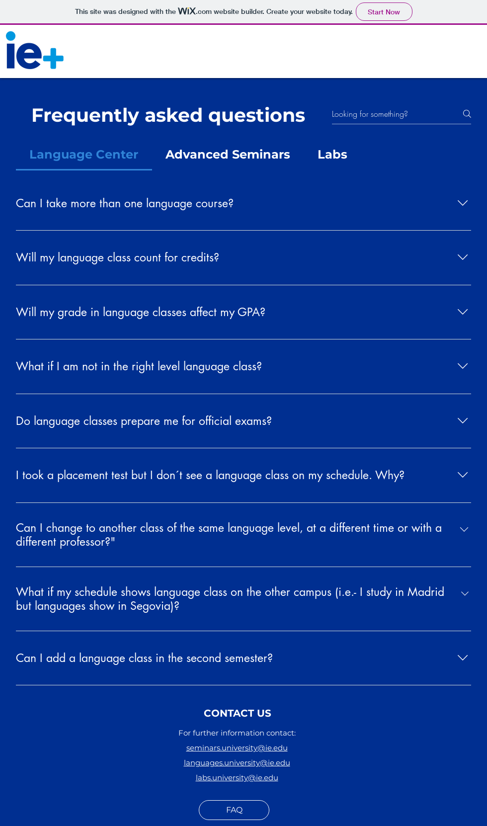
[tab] (84, 154)
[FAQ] (234, 810)
